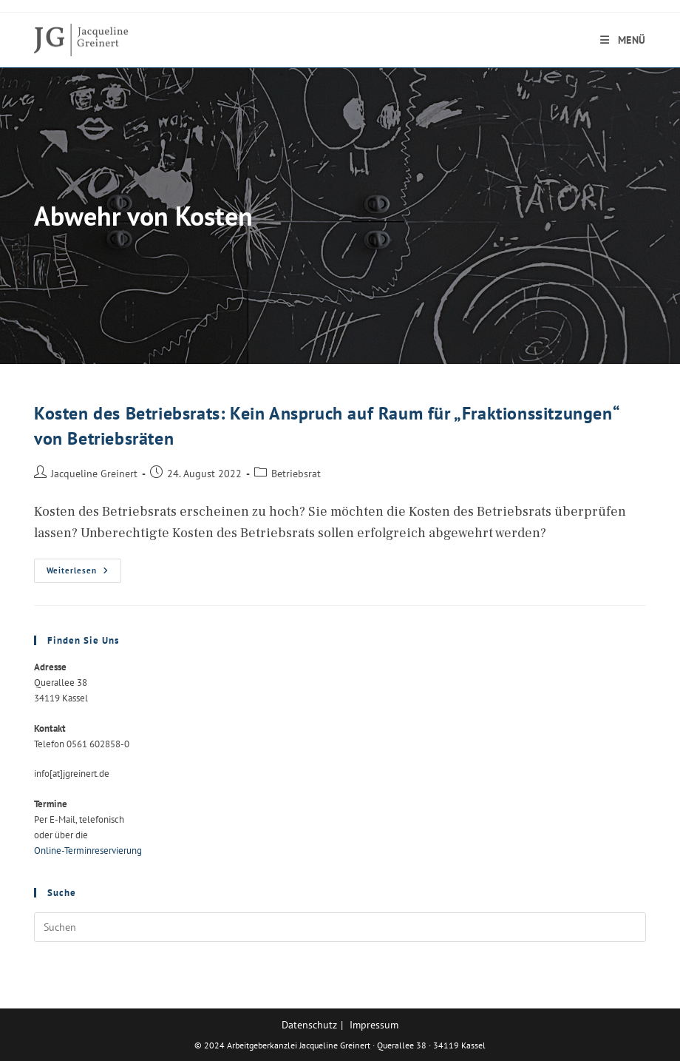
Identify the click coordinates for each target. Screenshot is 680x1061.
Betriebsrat (296, 473)
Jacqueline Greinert (94, 473)
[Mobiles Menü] (623, 40)
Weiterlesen (84, 574)
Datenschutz (309, 1024)
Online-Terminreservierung (88, 850)
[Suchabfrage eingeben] (340, 927)
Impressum (374, 1024)
